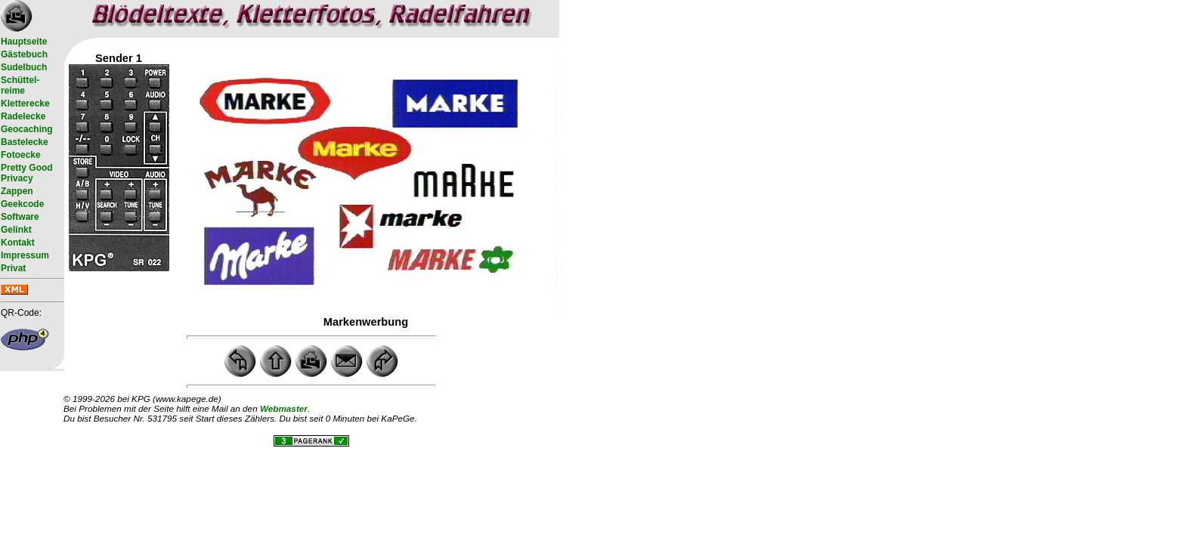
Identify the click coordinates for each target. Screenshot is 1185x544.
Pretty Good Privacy (27, 173)
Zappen (17, 191)
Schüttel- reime (20, 85)
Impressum (25, 255)
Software (20, 217)
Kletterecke (25, 103)
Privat (13, 268)
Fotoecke (21, 155)
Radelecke (23, 116)
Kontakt (18, 242)
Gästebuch (24, 54)
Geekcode (22, 204)
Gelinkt (16, 229)
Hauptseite (24, 41)
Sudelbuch (24, 67)
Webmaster (284, 408)
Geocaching (27, 129)
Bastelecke (24, 142)
